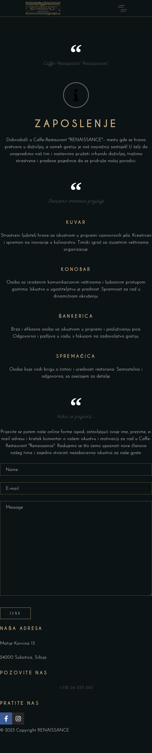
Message (76, 548)
